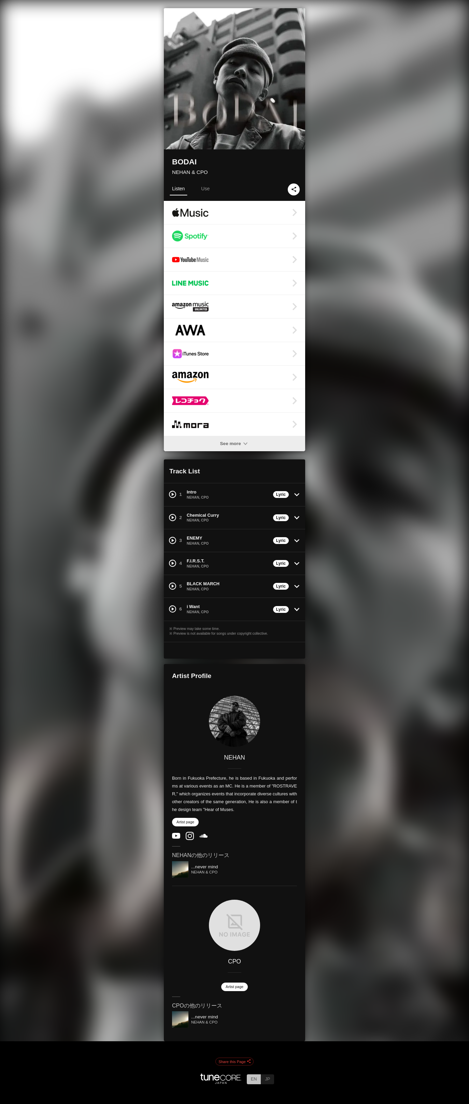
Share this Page (234, 1062)
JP (267, 1078)
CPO (234, 961)
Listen (178, 188)
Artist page (185, 822)
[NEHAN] (234, 721)
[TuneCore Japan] (220, 1082)
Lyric (281, 494)
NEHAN (234, 757)
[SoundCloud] (203, 836)
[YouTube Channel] (176, 837)
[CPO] (234, 925)
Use (205, 188)
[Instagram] (190, 838)
